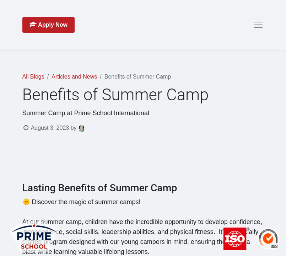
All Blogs (33, 77)
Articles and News (74, 77)
